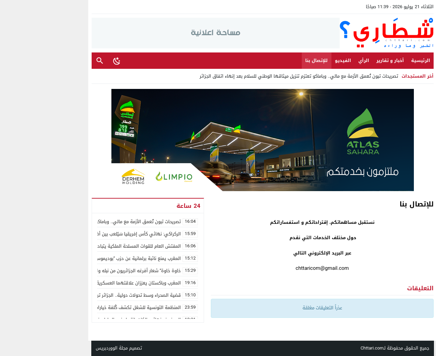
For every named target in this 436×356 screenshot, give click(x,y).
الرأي (319, 60)
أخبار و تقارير (345, 60)
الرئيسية (376, 60)
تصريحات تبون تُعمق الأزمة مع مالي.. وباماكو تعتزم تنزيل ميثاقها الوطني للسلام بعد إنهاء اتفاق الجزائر (254, 76)
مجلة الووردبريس (67, 348)
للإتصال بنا (272, 60)
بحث (55, 60)
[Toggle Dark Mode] (72, 60)
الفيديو (298, 60)
